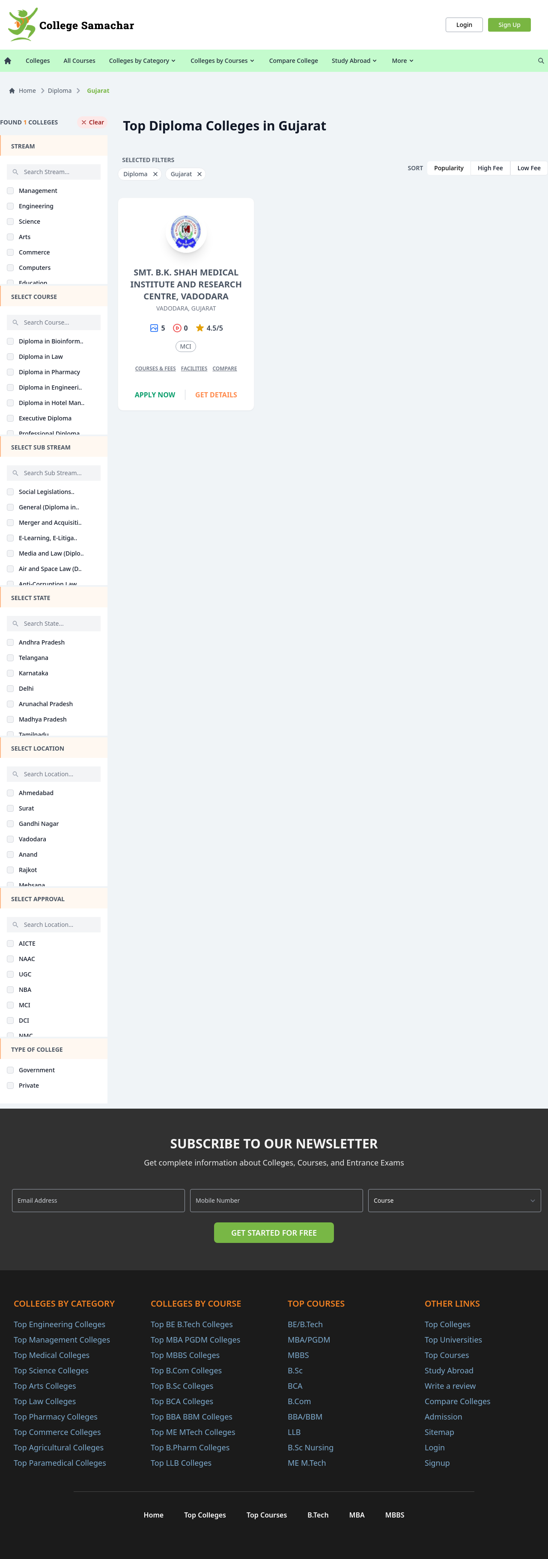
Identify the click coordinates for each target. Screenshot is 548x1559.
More (403, 60)
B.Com (299, 1401)
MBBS (298, 1355)
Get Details (216, 394)
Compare (224, 368)
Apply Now (155, 394)
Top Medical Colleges (51, 1355)
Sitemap (439, 1432)
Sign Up (509, 25)
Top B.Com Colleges (186, 1370)
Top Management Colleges (62, 1339)
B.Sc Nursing (311, 1447)
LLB (294, 1432)
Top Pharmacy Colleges (56, 1416)
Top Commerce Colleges (57, 1432)
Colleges (38, 60)
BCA (295, 1386)
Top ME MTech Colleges (193, 1432)
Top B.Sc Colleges (182, 1386)
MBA (357, 1515)
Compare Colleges (458, 1401)
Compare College (293, 60)
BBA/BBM (305, 1416)
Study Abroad (355, 60)
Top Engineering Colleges (59, 1324)
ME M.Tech (307, 1463)
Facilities (194, 368)
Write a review (450, 1386)
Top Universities (453, 1339)
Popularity (449, 168)
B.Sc (295, 1370)
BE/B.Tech (305, 1324)
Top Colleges (448, 1324)
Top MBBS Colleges (185, 1355)
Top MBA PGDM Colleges (195, 1339)
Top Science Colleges (51, 1370)
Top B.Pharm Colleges (190, 1447)
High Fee (490, 168)
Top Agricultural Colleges (59, 1447)
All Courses (79, 60)
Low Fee (529, 168)
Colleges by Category (143, 60)
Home (22, 90)
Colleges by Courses (223, 60)
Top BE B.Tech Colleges (192, 1324)
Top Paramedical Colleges (60, 1463)
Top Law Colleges (45, 1401)
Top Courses (447, 1355)
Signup (437, 1463)
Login (464, 25)
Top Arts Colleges (45, 1386)
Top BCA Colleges (182, 1401)
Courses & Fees (155, 368)
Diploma (59, 90)
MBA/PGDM (309, 1339)
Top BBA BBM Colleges (191, 1416)
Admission (443, 1416)
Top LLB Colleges (181, 1463)
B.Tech (317, 1515)
